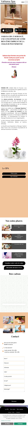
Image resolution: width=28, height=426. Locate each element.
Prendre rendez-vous (14, 268)
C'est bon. (20, 423)
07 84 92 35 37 (8, 348)
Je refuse (7, 423)
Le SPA (7, 409)
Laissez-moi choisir (5, 420)
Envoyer (14, 401)
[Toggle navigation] (26, 2)
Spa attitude (14, 177)
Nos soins (12, 409)
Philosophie (14, 174)
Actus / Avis (11, 412)
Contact (18, 412)
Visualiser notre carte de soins (14, 263)
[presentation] (14, 395)
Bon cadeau (20, 409)
